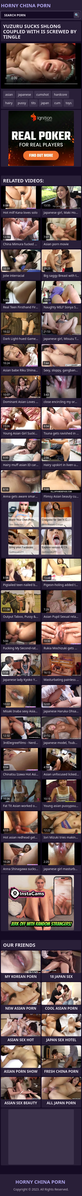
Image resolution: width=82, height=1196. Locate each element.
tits (33, 103)
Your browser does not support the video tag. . (41, 66)
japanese (24, 94)
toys (69, 103)
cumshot (42, 94)
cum (57, 103)
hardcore (60, 94)
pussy (22, 103)
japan (45, 103)
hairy (8, 103)
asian (9, 94)
